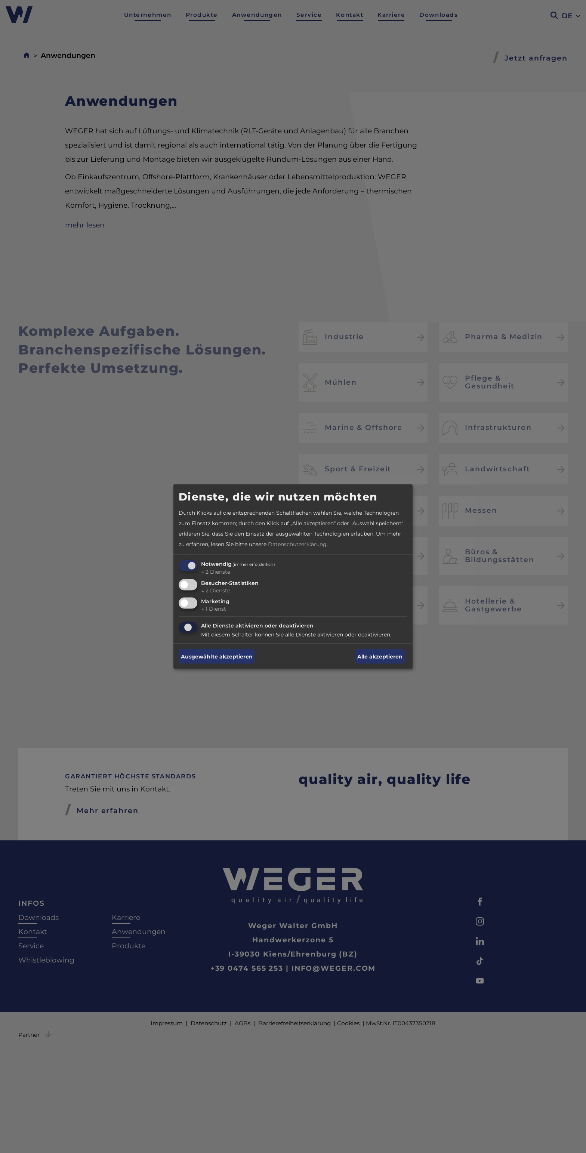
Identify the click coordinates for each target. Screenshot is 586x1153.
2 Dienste (215, 571)
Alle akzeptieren (380, 656)
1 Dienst (213, 608)
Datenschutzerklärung (297, 543)
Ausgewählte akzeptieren (217, 656)
